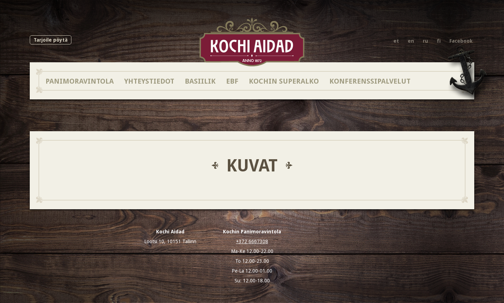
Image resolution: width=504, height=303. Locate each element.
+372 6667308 (252, 241)
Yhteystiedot (149, 81)
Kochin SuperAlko (284, 81)
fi (439, 41)
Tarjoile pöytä (51, 40)
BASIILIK (200, 81)
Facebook (460, 41)
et (396, 41)
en (411, 41)
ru (425, 41)
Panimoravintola (80, 81)
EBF (232, 81)
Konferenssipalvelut (370, 81)
